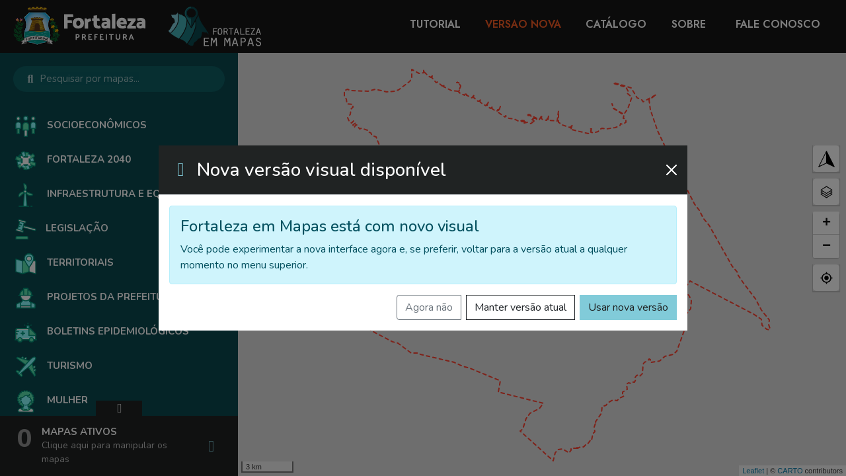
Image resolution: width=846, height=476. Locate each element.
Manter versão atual (520, 307)
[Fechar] (671, 169)
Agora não (429, 307)
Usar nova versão (628, 307)
